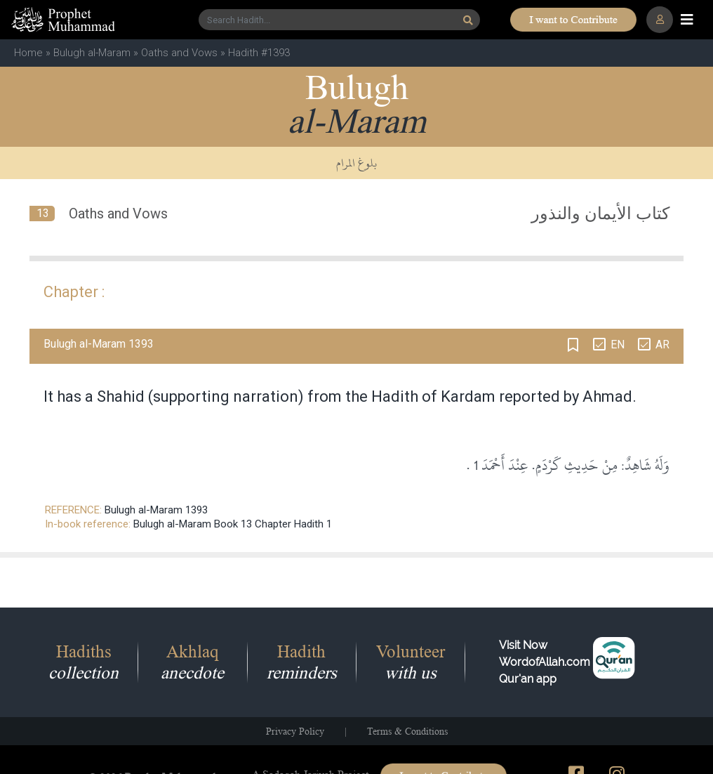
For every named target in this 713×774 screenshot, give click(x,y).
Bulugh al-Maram (92, 52)
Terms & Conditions (407, 731)
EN (618, 344)
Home (28, 52)
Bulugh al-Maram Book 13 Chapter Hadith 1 (232, 524)
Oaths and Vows (179, 52)
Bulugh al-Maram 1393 (156, 510)
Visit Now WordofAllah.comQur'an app (544, 662)
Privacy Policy (295, 731)
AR (662, 344)
